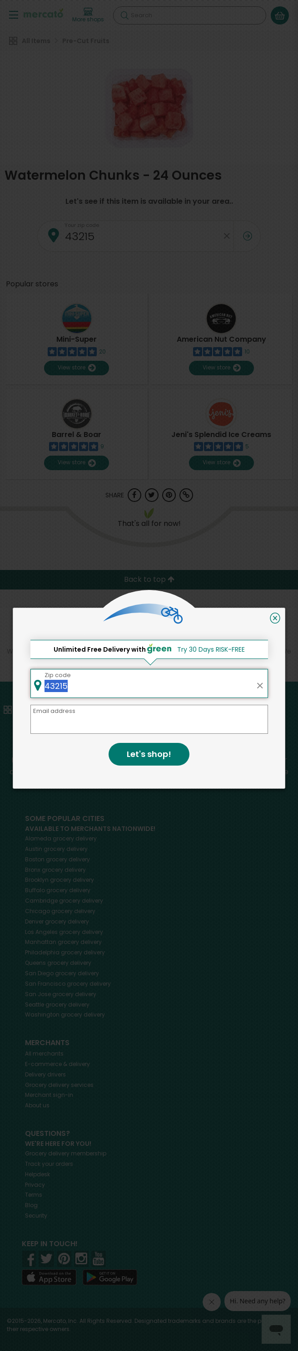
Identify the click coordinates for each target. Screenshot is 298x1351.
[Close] (275, 618)
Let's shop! (149, 754)
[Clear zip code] (260, 683)
